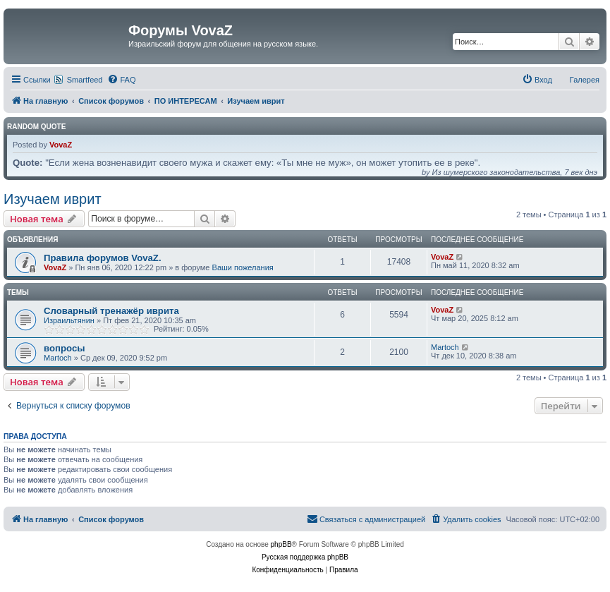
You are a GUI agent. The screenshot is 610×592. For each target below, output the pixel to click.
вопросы (64, 348)
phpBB (281, 544)
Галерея (584, 79)
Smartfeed (85, 79)
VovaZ (60, 144)
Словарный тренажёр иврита (111, 311)
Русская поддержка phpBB (305, 557)
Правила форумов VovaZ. (102, 258)
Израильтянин (69, 320)
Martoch (58, 358)
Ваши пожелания (243, 267)
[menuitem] (121, 79)
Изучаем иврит (53, 199)
